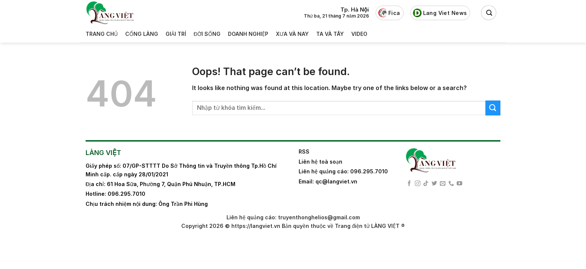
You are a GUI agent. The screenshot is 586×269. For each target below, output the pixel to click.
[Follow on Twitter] (434, 184)
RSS (304, 151)
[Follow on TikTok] (426, 184)
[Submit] (492, 108)
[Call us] (451, 184)
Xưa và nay (292, 34)
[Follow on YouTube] (459, 184)
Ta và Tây (330, 34)
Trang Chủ (102, 34)
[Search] (488, 12)
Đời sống (207, 34)
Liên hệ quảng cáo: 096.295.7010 (343, 171)
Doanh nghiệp (248, 34)
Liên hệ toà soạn (320, 161)
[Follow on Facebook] (409, 184)
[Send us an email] (442, 184)
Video (359, 34)
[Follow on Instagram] (417, 184)
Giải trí (176, 34)
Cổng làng (141, 34)
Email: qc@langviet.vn (328, 181)
